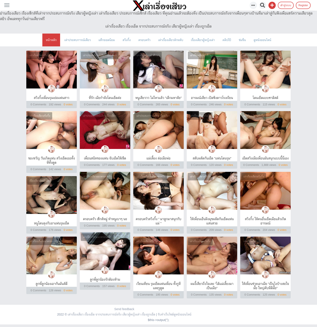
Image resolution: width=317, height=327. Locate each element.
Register (303, 5)
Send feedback (124, 309)
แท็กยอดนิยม (106, 40)
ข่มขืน (242, 40)
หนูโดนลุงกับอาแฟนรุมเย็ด (51, 223)
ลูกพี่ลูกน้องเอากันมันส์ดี (52, 284)
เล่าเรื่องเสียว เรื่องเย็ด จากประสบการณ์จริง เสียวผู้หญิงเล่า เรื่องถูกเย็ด (111, 314)
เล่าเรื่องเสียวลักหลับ (170, 40)
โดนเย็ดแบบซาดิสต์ (265, 98)
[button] (272, 5)
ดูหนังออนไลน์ (262, 40)
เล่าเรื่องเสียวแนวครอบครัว (97, 176)
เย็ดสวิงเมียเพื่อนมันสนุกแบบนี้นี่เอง (265, 158)
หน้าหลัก (51, 40)
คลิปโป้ (226, 40)
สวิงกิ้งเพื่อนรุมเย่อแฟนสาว (51, 98)
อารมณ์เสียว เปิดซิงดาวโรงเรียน (212, 98)
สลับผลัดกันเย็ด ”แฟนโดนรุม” (212, 158)
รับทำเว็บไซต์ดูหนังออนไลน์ (174, 314)
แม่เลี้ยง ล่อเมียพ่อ (158, 158)
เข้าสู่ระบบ (285, 5)
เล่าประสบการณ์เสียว (77, 40)
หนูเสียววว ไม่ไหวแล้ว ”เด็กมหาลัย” (158, 98)
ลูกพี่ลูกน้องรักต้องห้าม (105, 279)
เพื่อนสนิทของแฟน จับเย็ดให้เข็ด (105, 158)
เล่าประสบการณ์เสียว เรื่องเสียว (99, 55)
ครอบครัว (144, 40)
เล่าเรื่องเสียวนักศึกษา (148, 55)
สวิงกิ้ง (127, 40)
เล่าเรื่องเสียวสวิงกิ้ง (40, 55)
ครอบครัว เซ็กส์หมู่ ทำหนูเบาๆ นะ (105, 219)
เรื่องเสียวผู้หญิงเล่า (203, 40)
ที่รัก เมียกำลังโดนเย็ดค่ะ (105, 98)
